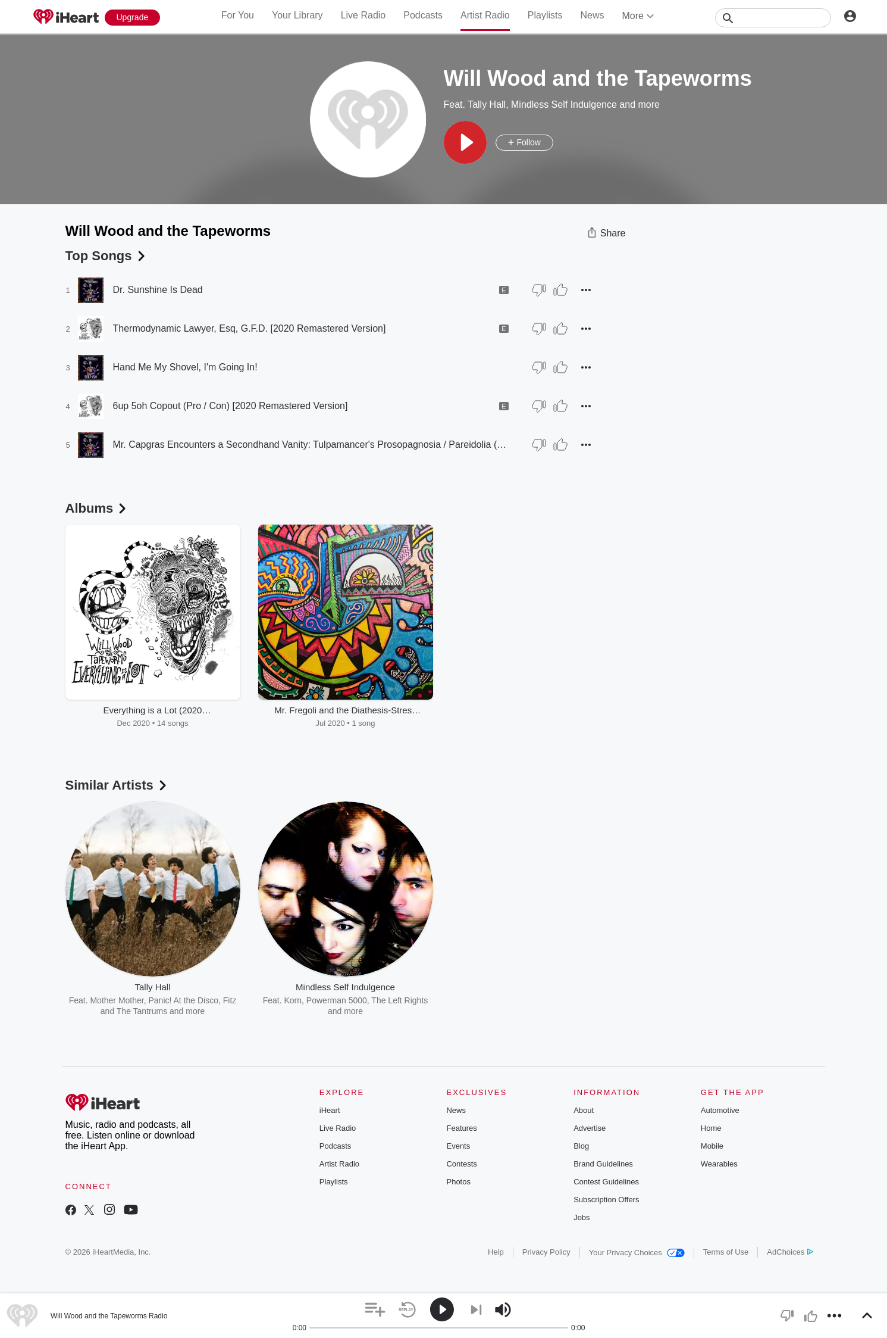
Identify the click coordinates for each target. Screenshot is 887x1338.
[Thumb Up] (560, 290)
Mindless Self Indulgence (564, 104)
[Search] (773, 17)
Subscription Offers (606, 1199)
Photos (458, 1181)
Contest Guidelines (606, 1181)
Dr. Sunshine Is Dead (158, 290)
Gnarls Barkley (592, 1000)
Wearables (719, 1163)
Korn (293, 1000)
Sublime (546, 1000)
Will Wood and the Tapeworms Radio (109, 1316)
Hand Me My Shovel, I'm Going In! (185, 367)
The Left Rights (399, 1000)
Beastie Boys (502, 1000)
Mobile (712, 1145)
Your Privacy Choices (637, 1252)
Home (711, 1128)
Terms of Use (726, 1251)
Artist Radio (485, 15)
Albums (97, 508)
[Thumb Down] (539, 290)
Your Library (297, 15)
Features (461, 1128)
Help (496, 1251)
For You (237, 15)
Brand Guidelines (603, 1163)
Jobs (581, 1217)
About (583, 1110)
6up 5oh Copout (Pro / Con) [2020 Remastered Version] (230, 406)
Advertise (589, 1128)
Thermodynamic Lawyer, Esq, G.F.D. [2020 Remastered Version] (249, 328)
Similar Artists (117, 785)
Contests (461, 1163)
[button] (465, 142)
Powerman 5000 (336, 1000)
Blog (581, 1145)
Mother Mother (116, 1000)
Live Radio (363, 15)
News (592, 15)
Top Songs (106, 255)
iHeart (329, 1110)
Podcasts (423, 15)
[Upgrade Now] (133, 18)
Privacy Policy (546, 1251)
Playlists (545, 15)
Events (458, 1145)
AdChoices (790, 1251)
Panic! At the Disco (183, 1000)
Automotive (720, 1110)
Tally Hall (487, 104)
